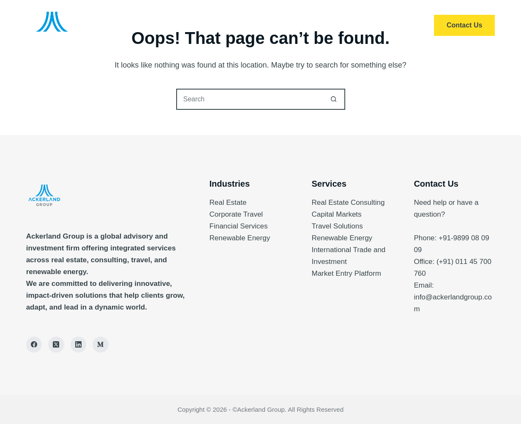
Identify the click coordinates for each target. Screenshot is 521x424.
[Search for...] (250, 99)
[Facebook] (34, 345)
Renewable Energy (240, 238)
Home (178, 25)
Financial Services (239, 226)
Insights (338, 25)
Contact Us (464, 25)
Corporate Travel (236, 214)
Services (228, 25)
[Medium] (101, 345)
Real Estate (228, 202)
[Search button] (333, 99)
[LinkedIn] (79, 345)
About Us (282, 25)
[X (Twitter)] (56, 345)
